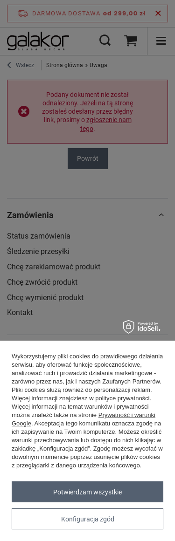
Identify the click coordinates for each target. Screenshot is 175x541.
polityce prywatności (122, 398)
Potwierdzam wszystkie (87, 492)
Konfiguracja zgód (87, 519)
